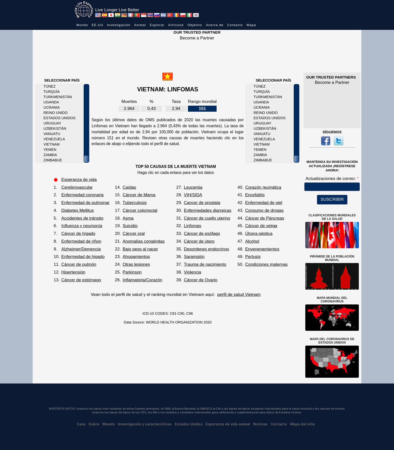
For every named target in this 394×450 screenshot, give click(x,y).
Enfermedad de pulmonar (85, 202)
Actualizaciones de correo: (331, 178)
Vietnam (51, 144)
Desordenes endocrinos (206, 249)
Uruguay (52, 123)
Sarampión (194, 256)
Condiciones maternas (266, 264)
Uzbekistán (54, 128)
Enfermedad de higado (83, 256)
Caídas (129, 187)
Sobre (93, 424)
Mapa (251, 25)
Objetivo (194, 25)
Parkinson (132, 272)
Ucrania (51, 107)
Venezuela (54, 139)
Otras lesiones (136, 264)
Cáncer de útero (199, 241)
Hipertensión (73, 272)
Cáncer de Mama (139, 194)
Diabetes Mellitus (77, 210)
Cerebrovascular (77, 187)
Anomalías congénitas (144, 241)
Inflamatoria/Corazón (142, 280)
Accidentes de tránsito (82, 218)
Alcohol (252, 241)
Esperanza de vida (79, 179)
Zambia (50, 155)
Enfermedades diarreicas (207, 210)
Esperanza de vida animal (228, 424)
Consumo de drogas (264, 210)
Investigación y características (145, 424)
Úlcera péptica (259, 233)
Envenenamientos (262, 249)
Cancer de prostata (202, 202)
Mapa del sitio (302, 424)
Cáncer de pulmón (78, 264)
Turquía (51, 92)
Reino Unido (55, 113)
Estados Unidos (59, 118)
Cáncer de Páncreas (264, 218)
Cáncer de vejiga (261, 225)
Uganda (51, 102)
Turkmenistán (57, 97)
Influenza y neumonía (81, 225)
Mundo (82, 25)
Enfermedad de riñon (81, 241)
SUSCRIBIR (332, 199)
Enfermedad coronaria (82, 194)
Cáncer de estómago (81, 280)
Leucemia (193, 187)
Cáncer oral (134, 233)
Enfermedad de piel (263, 202)
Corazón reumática (263, 187)
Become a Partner (197, 38)
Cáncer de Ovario (200, 280)
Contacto (235, 25)
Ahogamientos (136, 256)
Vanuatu (51, 134)
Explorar (157, 25)
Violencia (192, 272)
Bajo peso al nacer (140, 249)
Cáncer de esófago (202, 233)
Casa (81, 424)
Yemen (49, 150)
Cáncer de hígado (78, 233)
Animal (140, 25)
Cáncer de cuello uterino (207, 218)
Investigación (118, 25)
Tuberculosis (135, 202)
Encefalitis (255, 194)
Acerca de (214, 25)
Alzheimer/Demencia (81, 249)
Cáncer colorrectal (140, 210)
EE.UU (97, 25)
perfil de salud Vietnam (239, 294)
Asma (128, 218)
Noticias (260, 424)
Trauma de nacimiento (205, 264)
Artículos (176, 25)
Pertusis (253, 256)
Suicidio (130, 225)
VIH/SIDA (193, 194)
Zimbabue (52, 160)
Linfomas (192, 225)
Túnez (49, 86)
